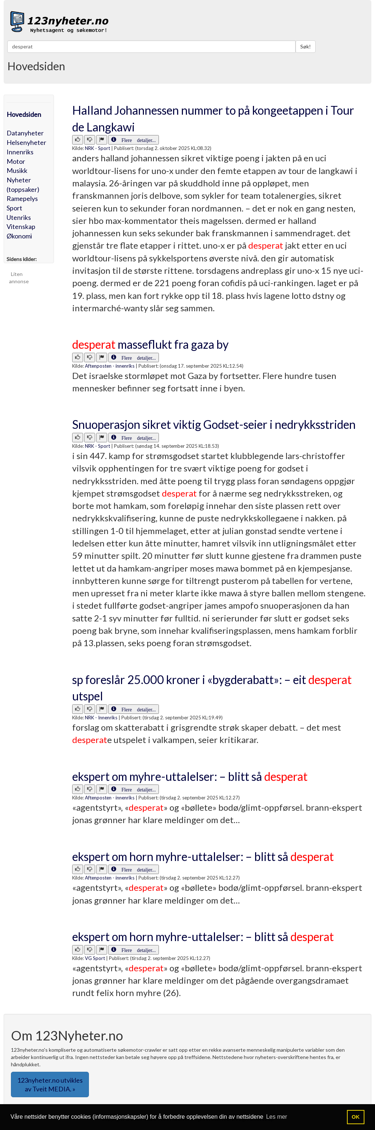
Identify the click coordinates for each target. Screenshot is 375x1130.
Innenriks (20, 152)
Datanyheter (25, 133)
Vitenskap (21, 226)
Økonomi (19, 236)
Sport (14, 208)
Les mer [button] (276, 1117)
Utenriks (19, 217)
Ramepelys (22, 198)
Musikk (17, 170)
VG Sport (95, 958)
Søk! (305, 46)
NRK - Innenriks (101, 717)
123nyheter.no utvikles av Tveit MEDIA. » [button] (50, 1084)
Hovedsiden (24, 114)
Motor (16, 161)
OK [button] (356, 1117)
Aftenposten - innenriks (109, 366)
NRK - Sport (97, 148)
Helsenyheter (26, 142)
